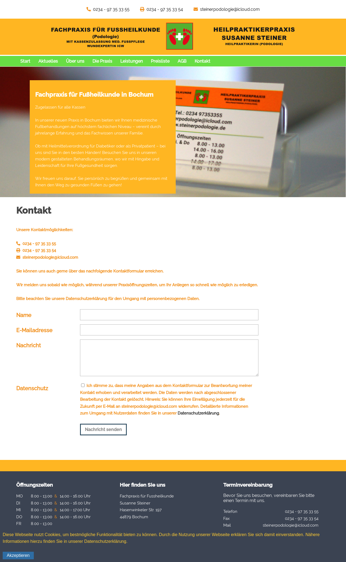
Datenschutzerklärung (198, 413)
